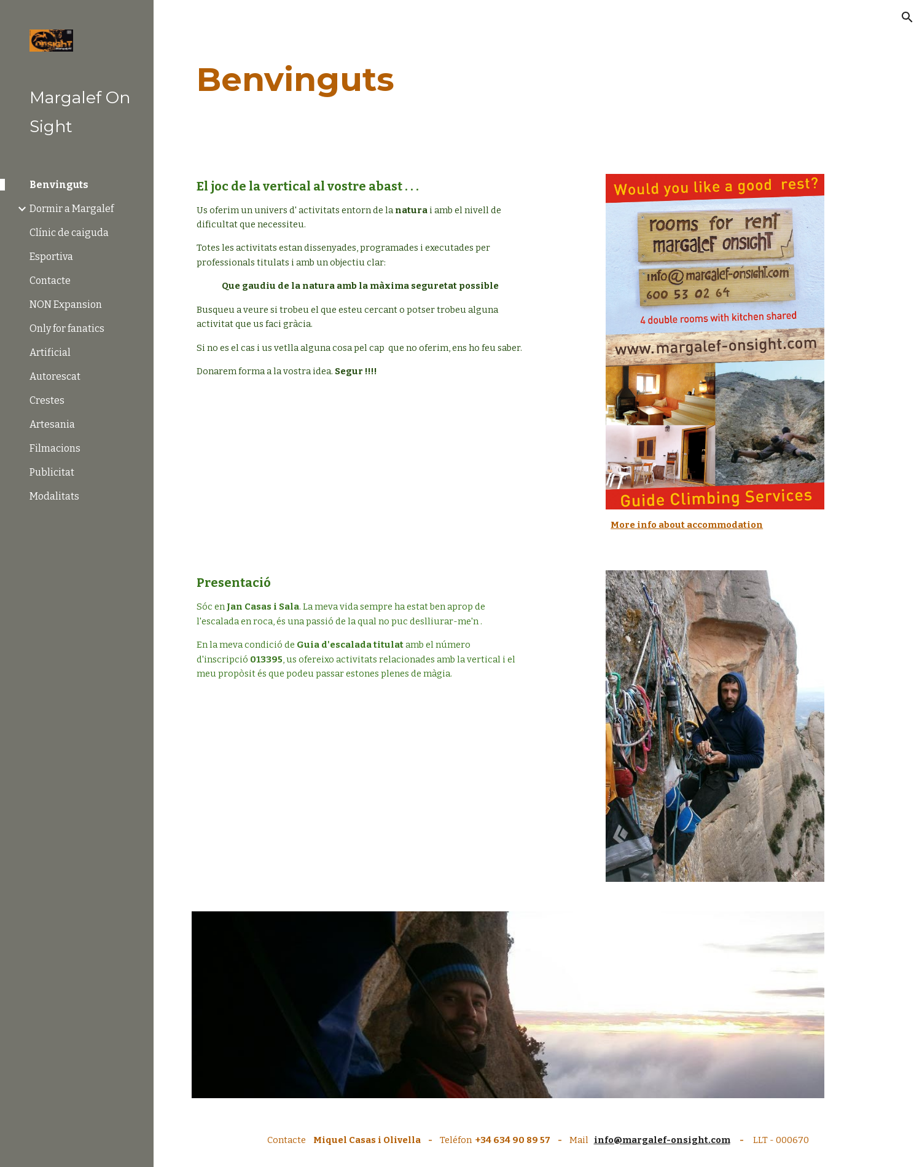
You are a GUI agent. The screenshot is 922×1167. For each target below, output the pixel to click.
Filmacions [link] (54, 448)
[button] (907, 17)
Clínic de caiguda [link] (69, 232)
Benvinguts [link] (58, 185)
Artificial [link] (50, 352)
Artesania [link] (52, 424)
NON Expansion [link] (65, 304)
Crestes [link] (46, 400)
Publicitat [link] (51, 472)
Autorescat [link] (54, 376)
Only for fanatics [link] (66, 328)
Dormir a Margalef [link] (71, 208)
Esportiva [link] (51, 256)
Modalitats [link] (54, 496)
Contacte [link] (50, 280)
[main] (537, 79)
